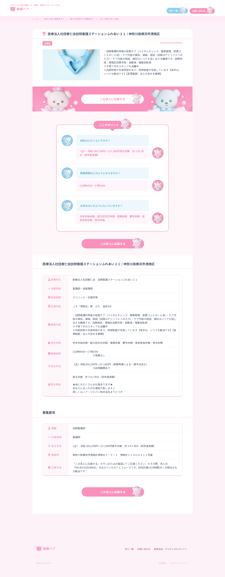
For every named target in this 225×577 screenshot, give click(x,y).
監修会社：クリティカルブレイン (170, 548)
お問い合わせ (143, 548)
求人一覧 (129, 548)
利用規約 (162, 563)
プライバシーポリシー (179, 563)
